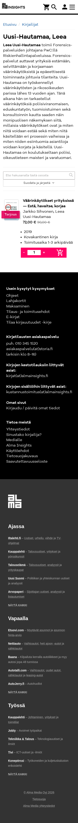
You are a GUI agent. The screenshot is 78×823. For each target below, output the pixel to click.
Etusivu (9, 25)
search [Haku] (54, 7)
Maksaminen (17, 306)
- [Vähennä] (24, 252)
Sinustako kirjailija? (23, 435)
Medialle (14, 440)
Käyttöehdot (17, 451)
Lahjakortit (16, 301)
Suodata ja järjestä (39, 183)
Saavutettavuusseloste (27, 461)
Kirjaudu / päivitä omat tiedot (33, 408)
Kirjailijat (30, 25)
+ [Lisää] (44, 252)
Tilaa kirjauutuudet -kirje (29, 322)
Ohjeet (12, 296)
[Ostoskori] (46, 6)
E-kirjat (13, 317)
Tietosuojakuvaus (22, 456)
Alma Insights (19, 445)
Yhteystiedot (18, 429)
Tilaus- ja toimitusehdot (28, 312)
